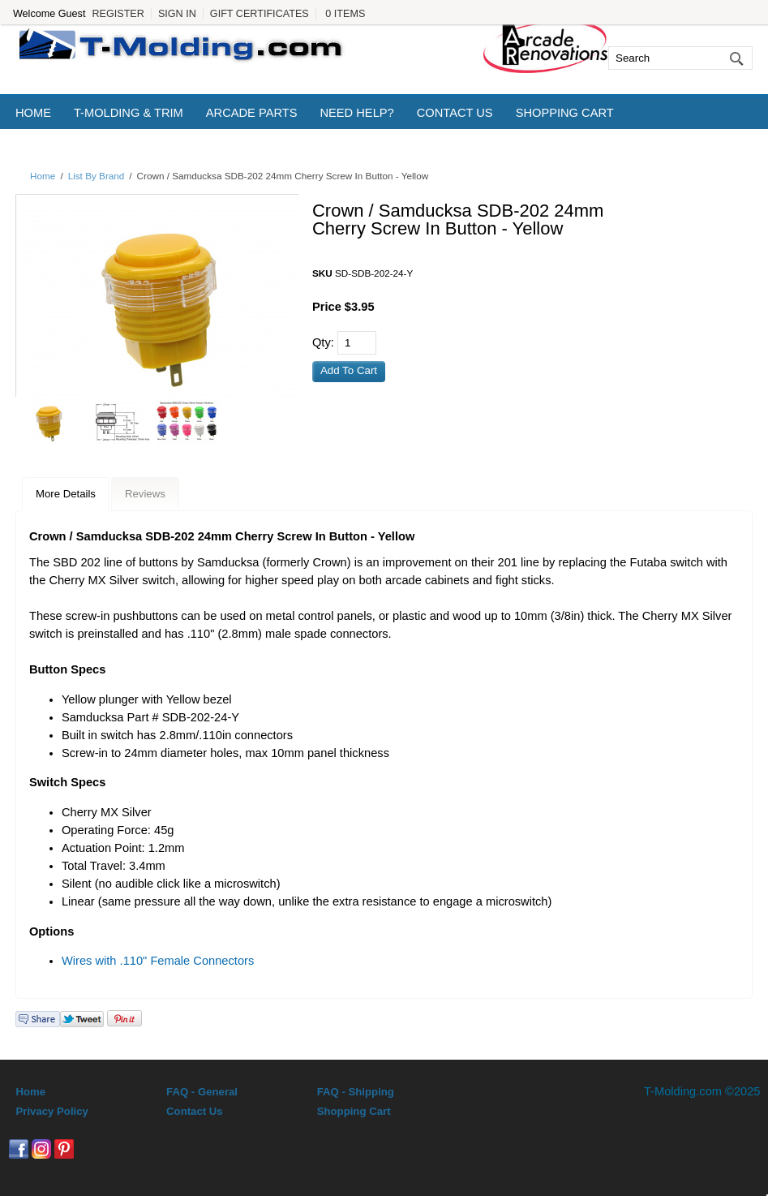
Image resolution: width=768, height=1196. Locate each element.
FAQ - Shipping (355, 1092)
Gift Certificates (259, 13)
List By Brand (96, 175)
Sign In (177, 13)
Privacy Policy (51, 1111)
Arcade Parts (252, 112)
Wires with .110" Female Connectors (158, 960)
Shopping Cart (565, 112)
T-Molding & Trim (128, 112)
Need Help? (356, 112)
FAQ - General (202, 1092)
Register (118, 13)
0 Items (345, 13)
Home (33, 112)
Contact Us (455, 112)
